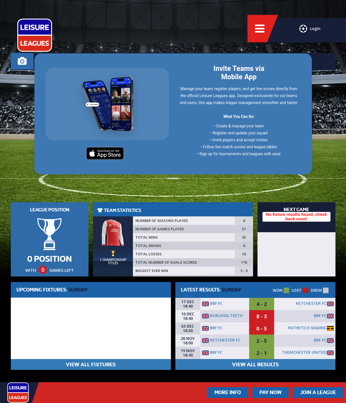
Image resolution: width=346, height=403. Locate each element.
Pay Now (270, 392)
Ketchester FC (311, 303)
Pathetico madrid (307, 327)
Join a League (318, 392)
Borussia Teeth (222, 315)
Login (309, 32)
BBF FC (212, 303)
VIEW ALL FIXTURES (91, 364)
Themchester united (304, 352)
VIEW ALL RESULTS (255, 364)
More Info (227, 392)
